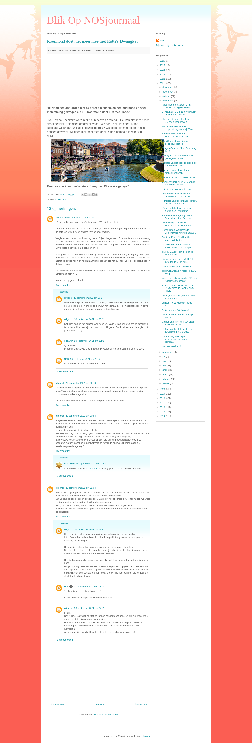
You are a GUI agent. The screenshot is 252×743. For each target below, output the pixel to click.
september (168, 100)
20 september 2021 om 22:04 (81, 488)
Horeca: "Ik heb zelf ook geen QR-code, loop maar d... (177, 120)
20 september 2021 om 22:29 (89, 608)
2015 (163, 411)
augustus (167, 352)
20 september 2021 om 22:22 (89, 586)
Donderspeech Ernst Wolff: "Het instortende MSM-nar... (178, 260)
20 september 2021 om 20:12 (79, 217)
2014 (163, 416)
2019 (163, 393)
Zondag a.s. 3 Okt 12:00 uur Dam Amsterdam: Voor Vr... (179, 113)
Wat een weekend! (171, 346)
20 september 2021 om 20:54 (81, 415)
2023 (163, 74)
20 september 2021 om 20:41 (89, 319)
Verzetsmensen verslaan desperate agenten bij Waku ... (179, 128)
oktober (166, 96)
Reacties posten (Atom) (106, 714)
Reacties (63, 291)
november (167, 91)
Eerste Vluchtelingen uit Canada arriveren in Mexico (178, 183)
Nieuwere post (57, 704)
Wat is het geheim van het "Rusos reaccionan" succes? (179, 279)
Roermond (60, 199)
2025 (163, 65)
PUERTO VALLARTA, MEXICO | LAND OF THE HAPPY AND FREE (178, 288)
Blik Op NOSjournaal (93, 20)
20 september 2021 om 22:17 (89, 529)
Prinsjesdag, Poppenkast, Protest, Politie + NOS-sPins (179, 202)
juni (164, 361)
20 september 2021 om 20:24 (89, 297)
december (167, 87)
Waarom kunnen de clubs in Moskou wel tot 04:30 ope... (177, 246)
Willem (59, 217)
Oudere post (141, 704)
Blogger (146, 736)
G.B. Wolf (69, 463)
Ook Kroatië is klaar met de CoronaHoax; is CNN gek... (177, 195)
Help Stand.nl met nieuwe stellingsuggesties (175, 142)
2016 (163, 407)
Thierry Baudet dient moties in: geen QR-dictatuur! (177, 157)
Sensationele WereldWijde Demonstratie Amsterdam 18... (179, 231)
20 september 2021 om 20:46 (81, 383)
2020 (163, 389)
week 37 (94, 468)
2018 (163, 398)
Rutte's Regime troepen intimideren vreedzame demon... (175, 339)
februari (166, 379)
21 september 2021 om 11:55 (91, 463)
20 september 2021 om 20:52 (85, 359)
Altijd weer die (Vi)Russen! (175, 310)
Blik (66, 586)
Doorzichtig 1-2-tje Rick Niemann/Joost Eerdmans (176, 224)
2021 (163, 83)
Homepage (99, 704)
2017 (163, 402)
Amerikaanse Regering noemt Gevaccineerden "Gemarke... (178, 217)
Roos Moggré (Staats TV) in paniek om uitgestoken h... (177, 106)
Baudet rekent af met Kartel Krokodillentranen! (176, 171)
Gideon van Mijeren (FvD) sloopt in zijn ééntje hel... (178, 323)
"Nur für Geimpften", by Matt (176, 266)
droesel (68, 297)
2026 (163, 61)
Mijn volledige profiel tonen (170, 45)
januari (166, 383)
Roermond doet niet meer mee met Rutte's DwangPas (177, 209)
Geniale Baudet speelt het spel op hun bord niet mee (179, 164)
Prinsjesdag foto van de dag (176, 189)
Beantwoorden (63, 285)
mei (164, 365)
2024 (163, 69)
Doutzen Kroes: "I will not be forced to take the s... (176, 238)
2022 (163, 78)
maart (165, 374)
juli (164, 356)
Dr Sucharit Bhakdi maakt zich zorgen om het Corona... (177, 330)
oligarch (68, 319)
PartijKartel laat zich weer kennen (179, 177)
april (164, 370)
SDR (66, 359)
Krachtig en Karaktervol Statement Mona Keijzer (175, 135)
